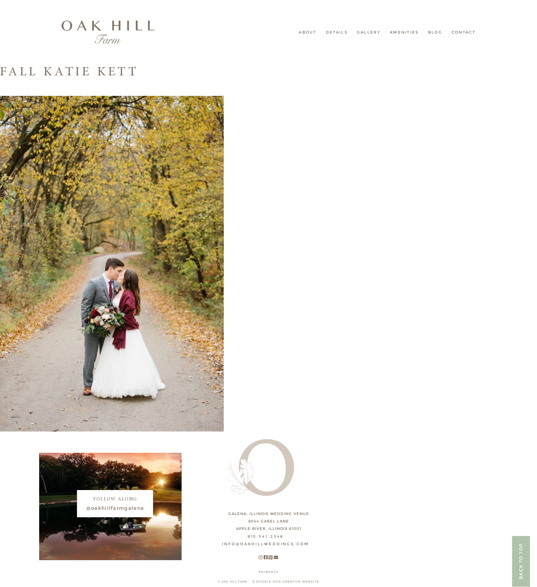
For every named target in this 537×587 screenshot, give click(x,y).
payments (268, 572)
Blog (435, 32)
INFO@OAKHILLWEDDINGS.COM (265, 544)
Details (337, 32)
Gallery (368, 32)
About (308, 32)
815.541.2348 (266, 536)
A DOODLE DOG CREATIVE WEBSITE (285, 581)
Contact (463, 32)
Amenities (404, 32)
